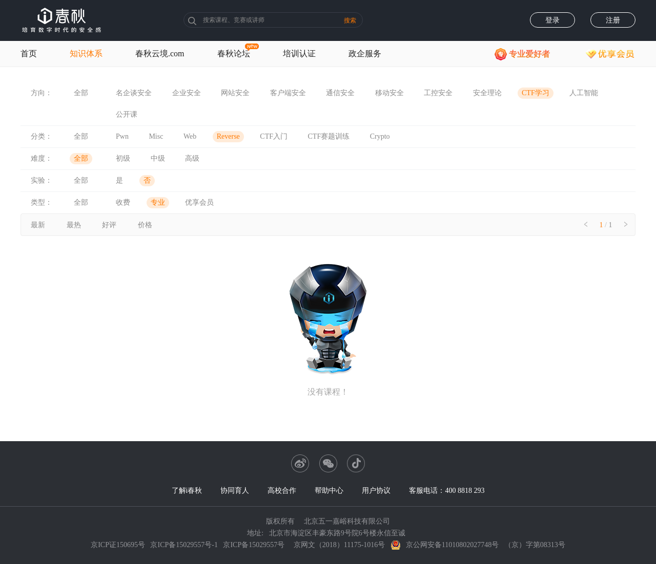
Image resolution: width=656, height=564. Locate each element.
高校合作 (282, 490)
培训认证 (299, 53)
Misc (156, 136)
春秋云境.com (159, 53)
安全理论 (487, 93)
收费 (123, 202)
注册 (613, 20)
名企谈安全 (134, 93)
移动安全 (389, 93)
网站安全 (235, 93)
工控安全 (438, 93)
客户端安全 (288, 93)
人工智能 (583, 93)
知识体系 (86, 53)
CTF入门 (274, 136)
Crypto (380, 136)
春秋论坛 (233, 53)
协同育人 (234, 490)
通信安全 (340, 93)
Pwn (122, 136)
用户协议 (376, 490)
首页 (28, 53)
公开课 (126, 114)
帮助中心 (329, 490)
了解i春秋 (187, 490)
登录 (552, 20)
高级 (192, 158)
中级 (158, 158)
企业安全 (186, 93)
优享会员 (199, 202)
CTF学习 (535, 93)
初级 (123, 158)
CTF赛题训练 (329, 136)
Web (189, 136)
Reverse (228, 136)
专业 (158, 202)
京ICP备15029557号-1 (183, 545)
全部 (81, 93)
